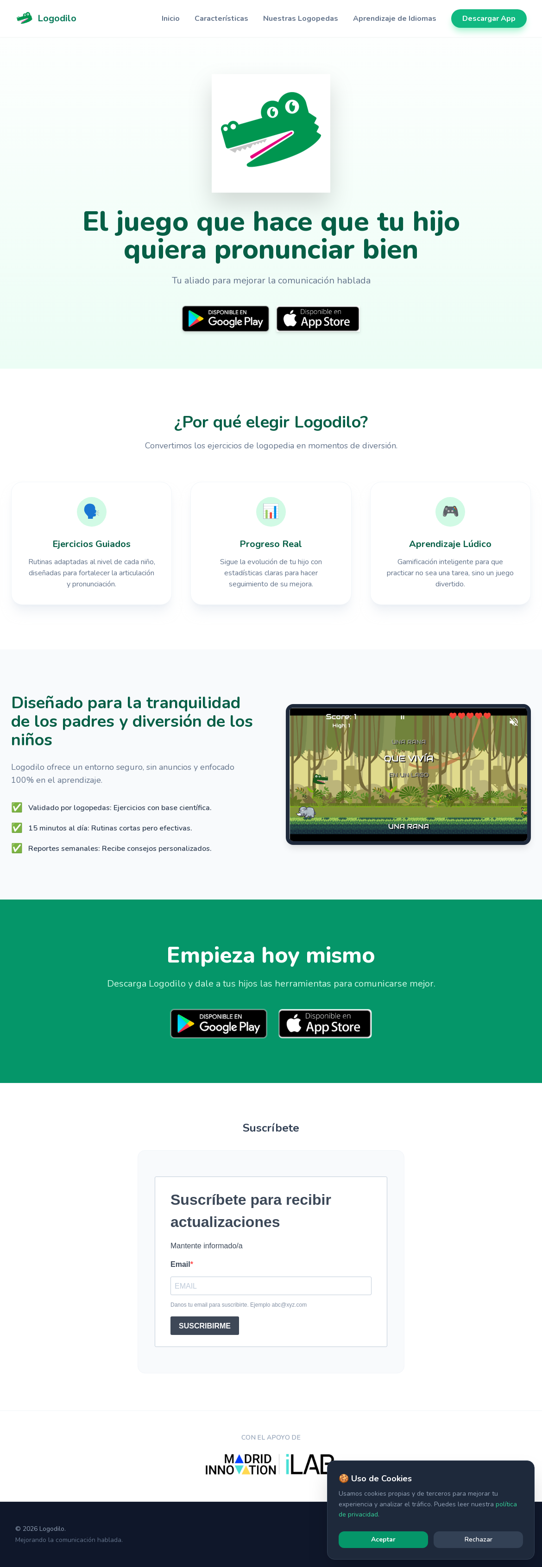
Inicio (171, 18)
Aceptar (383, 1539)
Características (221, 18)
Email (180, 1264)
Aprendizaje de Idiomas (394, 18)
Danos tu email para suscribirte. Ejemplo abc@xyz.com (238, 1305)
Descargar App (489, 18)
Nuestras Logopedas (300, 18)
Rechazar (478, 1539)
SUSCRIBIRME (205, 1326)
